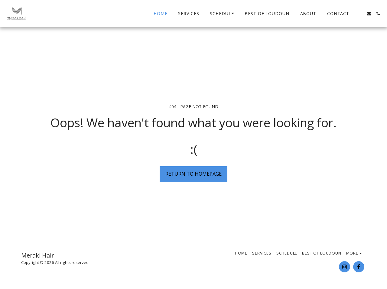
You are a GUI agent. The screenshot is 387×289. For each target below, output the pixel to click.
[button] (360, 13)
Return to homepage (193, 173)
